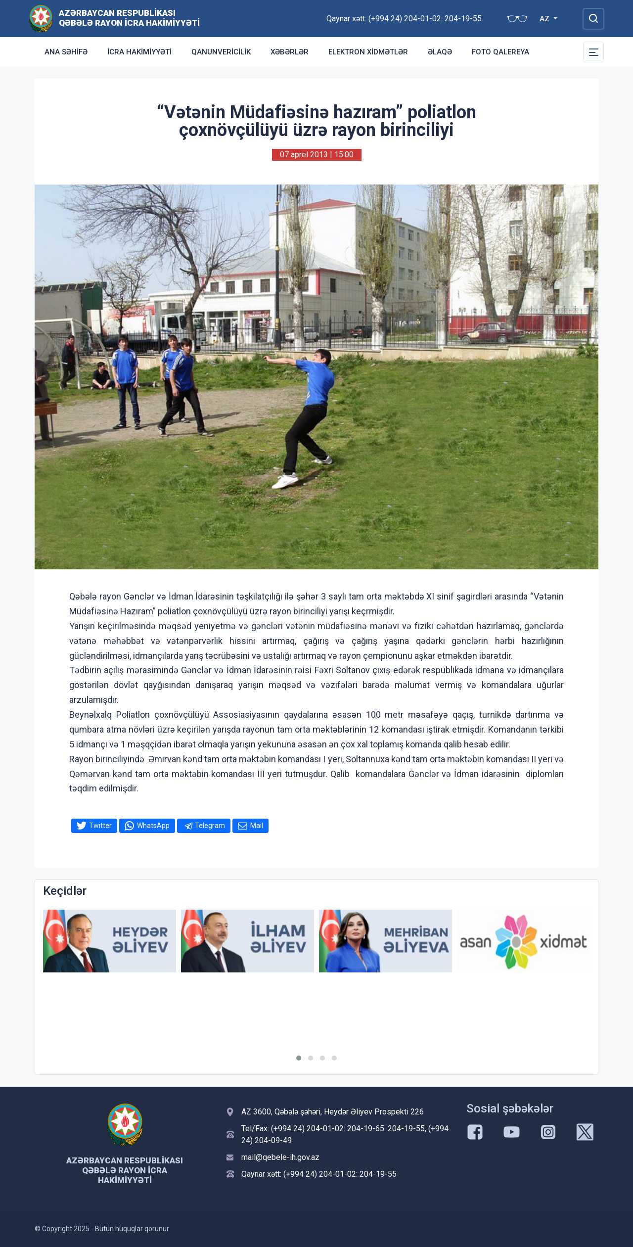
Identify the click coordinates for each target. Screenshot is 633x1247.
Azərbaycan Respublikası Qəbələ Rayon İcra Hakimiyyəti (129, 18)
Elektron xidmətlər (368, 51)
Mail (256, 826)
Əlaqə (440, 51)
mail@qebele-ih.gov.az (280, 1157)
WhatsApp (153, 826)
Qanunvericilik (221, 51)
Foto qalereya (500, 51)
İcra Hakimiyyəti (139, 51)
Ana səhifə (66, 51)
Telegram (210, 826)
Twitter (100, 826)
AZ (545, 18)
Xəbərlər (290, 51)
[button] (299, 1058)
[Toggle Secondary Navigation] (593, 52)
